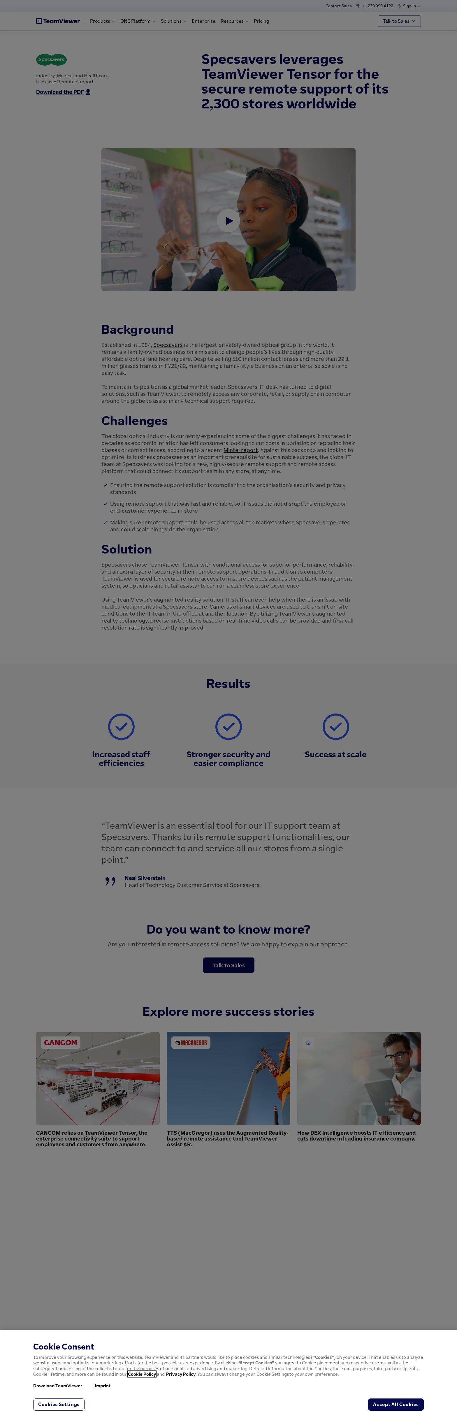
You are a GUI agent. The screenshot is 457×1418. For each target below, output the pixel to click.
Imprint (103, 1386)
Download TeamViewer (57, 1386)
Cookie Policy (142, 1374)
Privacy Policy (181, 1374)
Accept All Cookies (396, 1404)
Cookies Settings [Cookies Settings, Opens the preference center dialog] (59, 1404)
